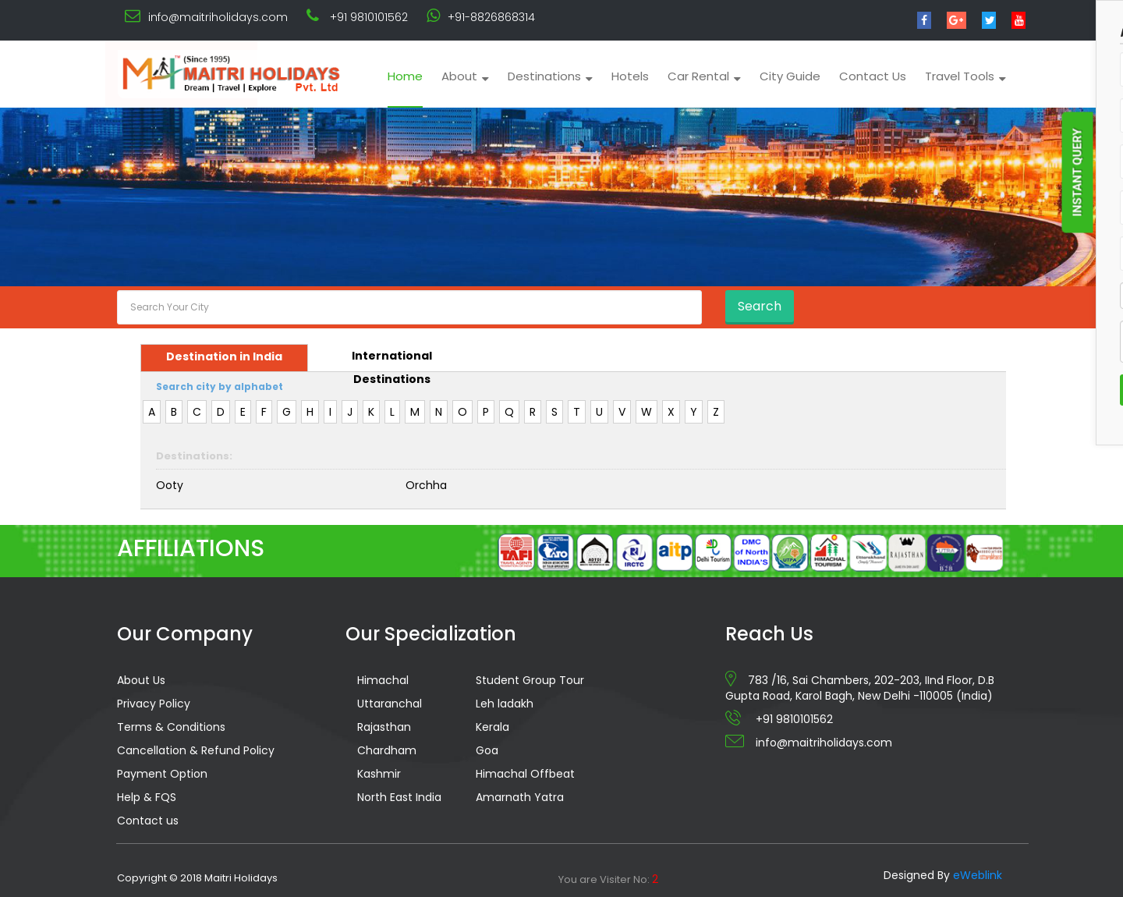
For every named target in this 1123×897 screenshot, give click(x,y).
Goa (487, 750)
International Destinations (392, 359)
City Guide (790, 76)
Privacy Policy (153, 703)
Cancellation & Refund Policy (196, 750)
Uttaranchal (389, 703)
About (465, 76)
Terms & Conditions (171, 727)
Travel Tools (965, 76)
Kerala (492, 727)
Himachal (383, 680)
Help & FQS (146, 797)
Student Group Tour (530, 680)
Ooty (169, 485)
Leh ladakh (504, 703)
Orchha (426, 485)
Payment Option (162, 774)
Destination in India (224, 356)
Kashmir (379, 774)
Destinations (550, 76)
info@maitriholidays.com (218, 17)
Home (405, 76)
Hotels (630, 76)
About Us (141, 680)
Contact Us (872, 76)
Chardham (386, 750)
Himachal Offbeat (525, 774)
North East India (399, 797)
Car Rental (704, 76)
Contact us (148, 820)
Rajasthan (384, 727)
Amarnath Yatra (520, 797)
